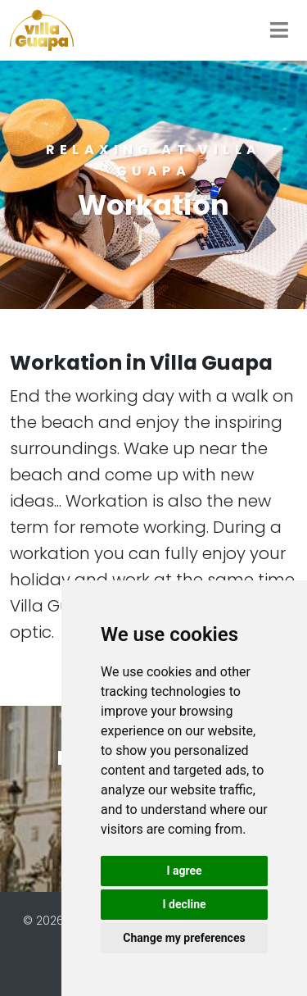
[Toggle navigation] (279, 30)
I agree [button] (183, 870)
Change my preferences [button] (184, 937)
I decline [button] (183, 904)
